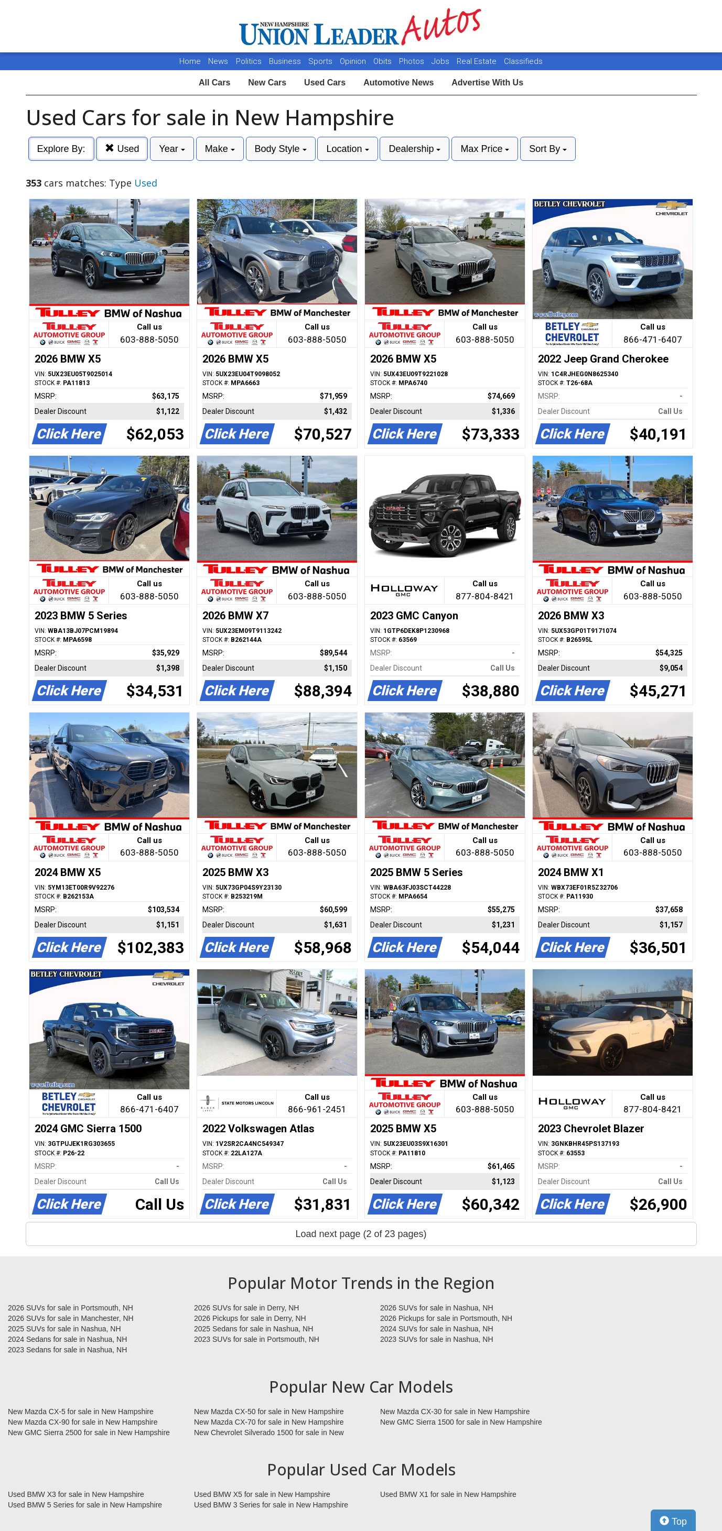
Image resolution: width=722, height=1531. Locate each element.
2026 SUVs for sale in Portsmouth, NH (70, 1308)
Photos (412, 61)
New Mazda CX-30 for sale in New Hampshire (455, 1411)
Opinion (354, 61)
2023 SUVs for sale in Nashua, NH (436, 1339)
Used (122, 148)
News (218, 61)
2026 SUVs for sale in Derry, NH (246, 1308)
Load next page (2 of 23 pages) (360, 1234)
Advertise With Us (487, 82)
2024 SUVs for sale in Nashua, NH (436, 1329)
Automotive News (398, 82)
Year (172, 149)
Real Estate (478, 61)
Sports (321, 61)
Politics (249, 61)
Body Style (281, 149)
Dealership (414, 149)
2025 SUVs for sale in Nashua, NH (64, 1329)
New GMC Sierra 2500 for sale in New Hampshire (89, 1432)
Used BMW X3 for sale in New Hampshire (76, 1494)
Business (286, 61)
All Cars (214, 82)
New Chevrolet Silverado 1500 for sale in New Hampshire (269, 1433)
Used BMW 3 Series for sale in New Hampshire (271, 1505)
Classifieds (523, 61)
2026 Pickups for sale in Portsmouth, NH (446, 1318)
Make (220, 149)
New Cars (267, 82)
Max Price (484, 149)
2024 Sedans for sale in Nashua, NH (67, 1339)
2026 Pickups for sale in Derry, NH (250, 1318)
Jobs (441, 61)
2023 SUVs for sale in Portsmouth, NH (256, 1339)
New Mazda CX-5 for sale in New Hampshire (81, 1411)
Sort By (548, 149)
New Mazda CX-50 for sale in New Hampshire (269, 1411)
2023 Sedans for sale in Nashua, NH (67, 1350)
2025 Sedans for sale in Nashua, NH (253, 1329)
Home (190, 61)
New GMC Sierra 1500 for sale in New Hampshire (461, 1422)
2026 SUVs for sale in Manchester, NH (71, 1318)
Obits (383, 61)
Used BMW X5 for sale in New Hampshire (262, 1494)
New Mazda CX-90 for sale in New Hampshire (83, 1422)
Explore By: (61, 149)
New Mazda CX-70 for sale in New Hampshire (269, 1422)
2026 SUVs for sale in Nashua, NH (436, 1308)
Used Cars (325, 82)
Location (347, 149)
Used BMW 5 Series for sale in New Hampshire (85, 1505)
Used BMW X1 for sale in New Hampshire (448, 1494)
